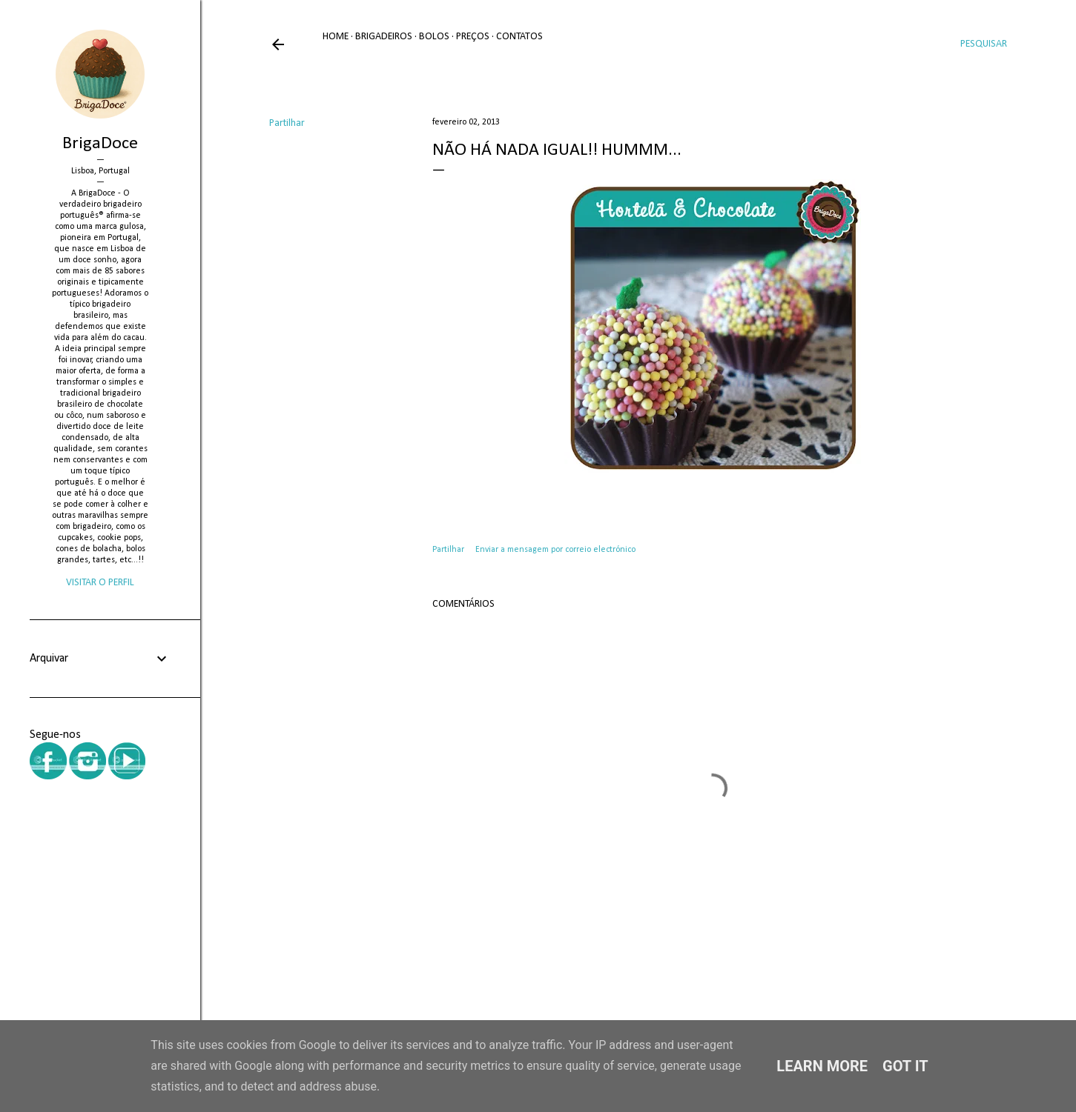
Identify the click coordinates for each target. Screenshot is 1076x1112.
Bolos (434, 36)
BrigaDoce (100, 144)
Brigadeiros (383, 36)
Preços (472, 36)
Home (336, 36)
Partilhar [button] (287, 123)
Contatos (519, 36)
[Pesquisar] (983, 44)
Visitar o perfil (100, 582)
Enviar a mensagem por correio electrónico (555, 549)
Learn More (822, 1066)
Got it (905, 1066)
